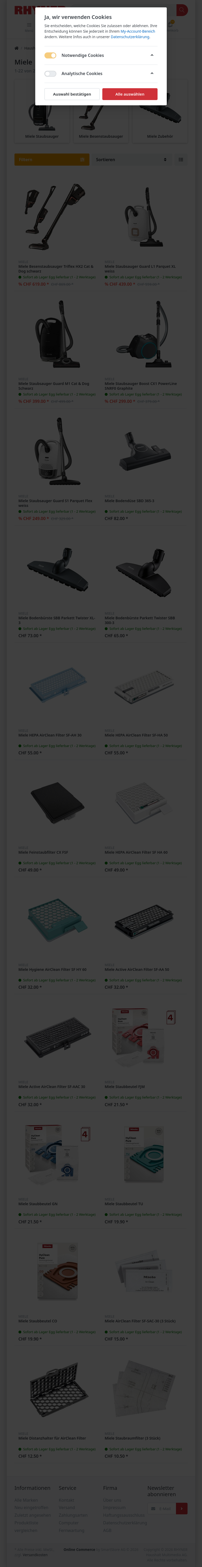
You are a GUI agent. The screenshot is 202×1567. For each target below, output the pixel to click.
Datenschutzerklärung (130, 36)
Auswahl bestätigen (72, 94)
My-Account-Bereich (138, 31)
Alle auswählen (129, 94)
